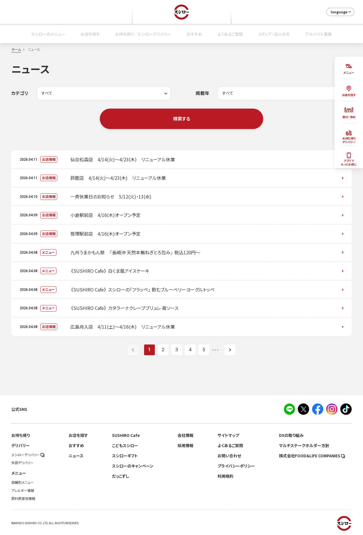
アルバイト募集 (318, 34)
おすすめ (194, 34)
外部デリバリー (22, 462)
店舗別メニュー (22, 482)
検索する (181, 118)
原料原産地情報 (23, 498)
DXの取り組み (291, 435)
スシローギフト (125, 455)
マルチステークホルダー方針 (304, 445)
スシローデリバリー (28, 454)
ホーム (16, 49)
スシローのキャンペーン (132, 466)
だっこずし (120, 476)
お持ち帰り (20, 435)
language (341, 11)
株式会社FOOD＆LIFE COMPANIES (312, 455)
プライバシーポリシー (236, 466)
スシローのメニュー (48, 34)
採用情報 (185, 445)
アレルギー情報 (22, 490)
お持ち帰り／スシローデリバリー (143, 34)
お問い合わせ (229, 455)
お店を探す (90, 34)
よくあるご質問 (230, 34)
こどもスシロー (125, 445)
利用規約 (225, 476)
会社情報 (185, 435)
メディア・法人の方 (274, 34)
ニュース (76, 455)
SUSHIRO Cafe (126, 435)
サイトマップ (228, 435)
